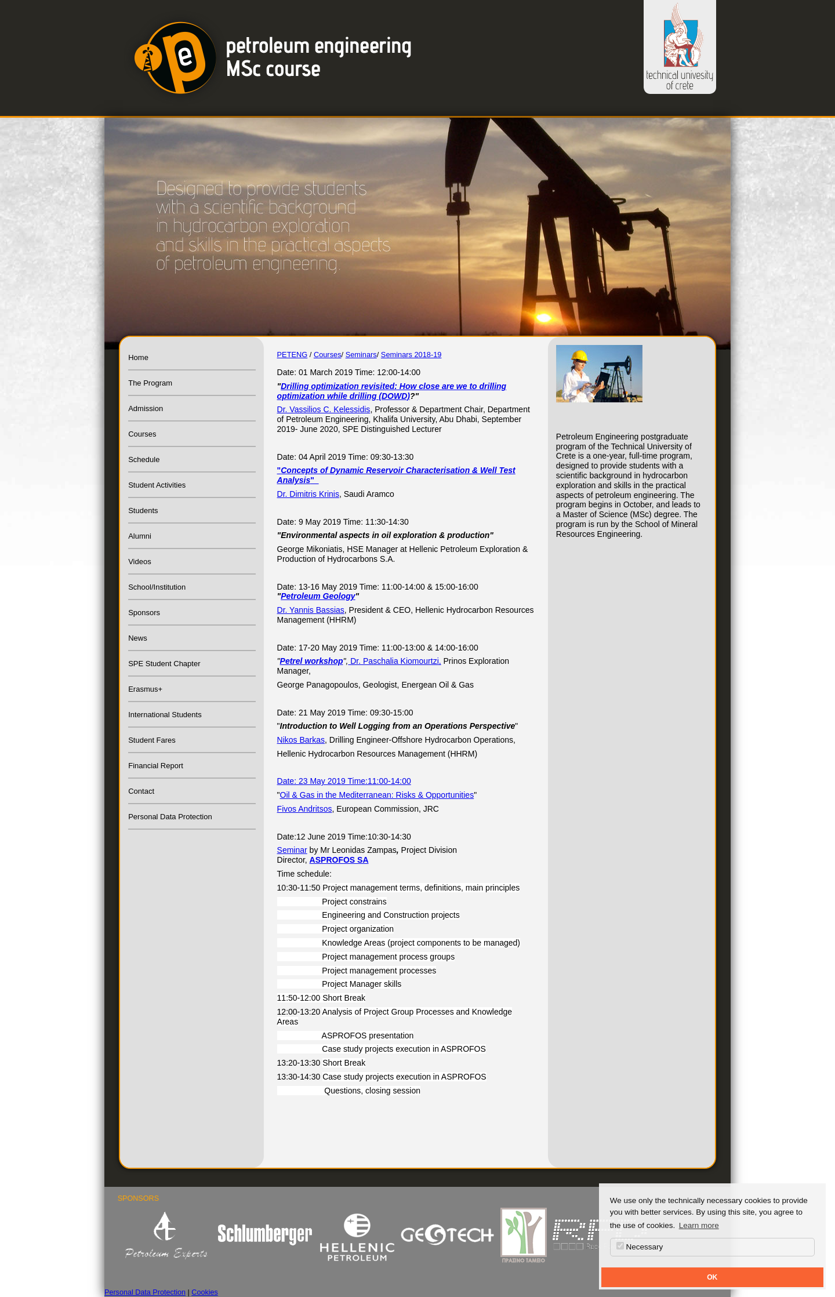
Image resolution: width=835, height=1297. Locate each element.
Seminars (361, 354)
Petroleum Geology (318, 596)
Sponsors (144, 612)
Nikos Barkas (301, 739)
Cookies (204, 1292)
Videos (139, 561)
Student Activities (157, 485)
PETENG (292, 354)
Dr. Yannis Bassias (310, 610)
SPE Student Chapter (164, 663)
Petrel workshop (311, 661)
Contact (141, 791)
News (137, 638)
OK (712, 1277)
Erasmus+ (145, 689)
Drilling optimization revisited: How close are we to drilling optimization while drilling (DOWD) (392, 391)
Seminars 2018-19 (411, 354)
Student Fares (152, 740)
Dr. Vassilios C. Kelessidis (324, 409)
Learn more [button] (699, 1225)
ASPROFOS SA (339, 859)
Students (143, 510)
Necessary (639, 1246)
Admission (145, 408)
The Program (150, 383)
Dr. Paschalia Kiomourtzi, (394, 661)
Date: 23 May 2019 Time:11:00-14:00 (344, 781)
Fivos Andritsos (304, 808)
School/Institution (157, 587)
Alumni (139, 536)
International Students (164, 714)
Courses (142, 434)
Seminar (292, 850)
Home (138, 357)
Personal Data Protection (170, 816)
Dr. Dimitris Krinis (308, 494)
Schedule (143, 459)
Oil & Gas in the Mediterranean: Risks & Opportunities (377, 795)
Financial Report (155, 765)
